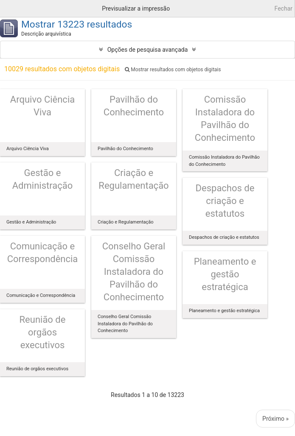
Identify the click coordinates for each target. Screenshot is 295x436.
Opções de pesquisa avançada (147, 49)
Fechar (283, 8)
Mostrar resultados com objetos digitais (173, 70)
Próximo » (275, 418)
